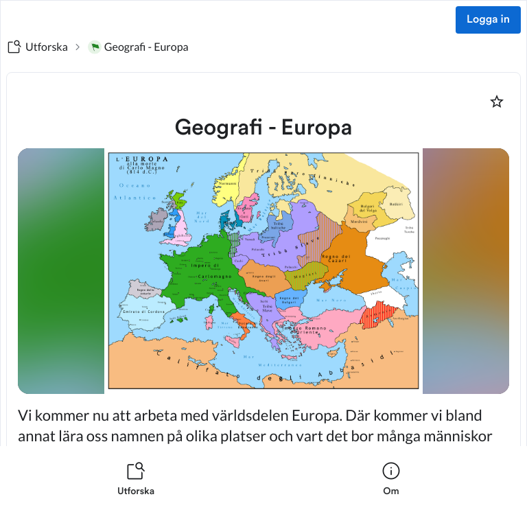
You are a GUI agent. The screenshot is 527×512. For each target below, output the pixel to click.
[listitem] (136, 479)
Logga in (488, 19)
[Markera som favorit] (496, 101)
